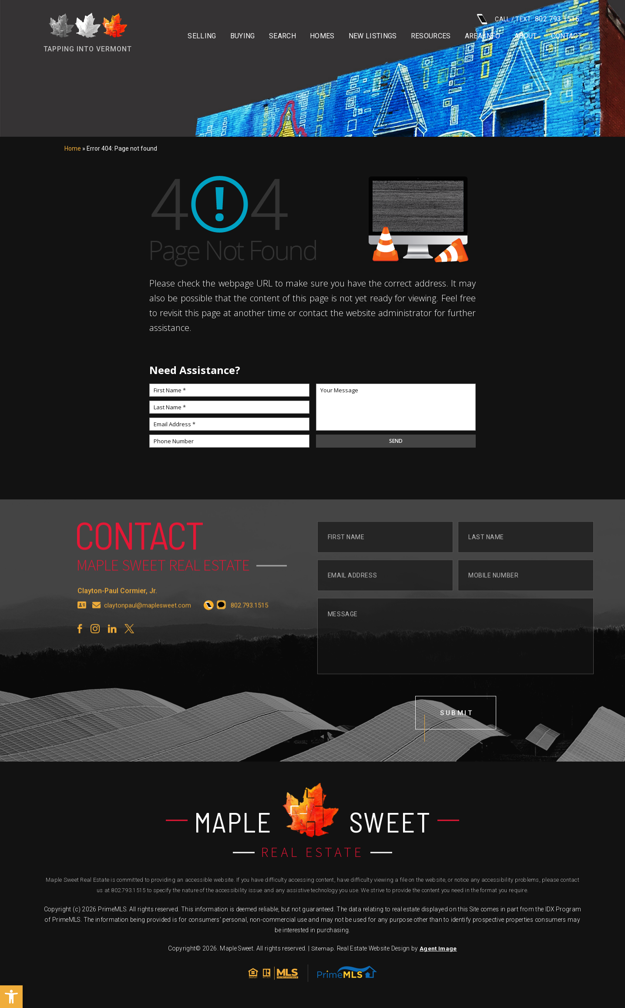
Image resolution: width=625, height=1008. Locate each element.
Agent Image (438, 950)
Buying (242, 36)
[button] (11, 996)
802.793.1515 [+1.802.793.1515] (128, 892)
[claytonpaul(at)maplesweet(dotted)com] (96, 622)
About (525, 36)
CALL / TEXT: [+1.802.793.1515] (528, 18)
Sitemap (322, 950)
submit (457, 730)
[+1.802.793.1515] (210, 622)
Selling (202, 36)
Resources (431, 36)
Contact (566, 36)
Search (282, 36)
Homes (322, 36)
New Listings (373, 36)
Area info (483, 36)
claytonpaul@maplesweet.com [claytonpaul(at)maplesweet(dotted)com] (148, 622)
